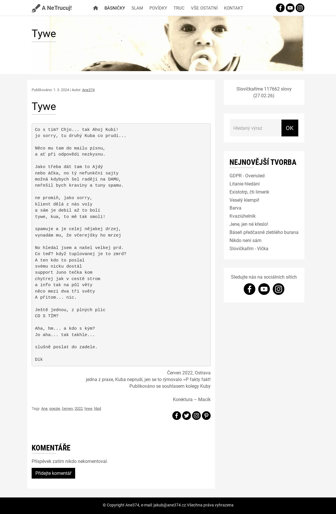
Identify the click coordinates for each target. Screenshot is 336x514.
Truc (179, 8)
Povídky (158, 8)
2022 (79, 408)
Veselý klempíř (244, 200)
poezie (54, 408)
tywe (88, 408)
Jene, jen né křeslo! (249, 224)
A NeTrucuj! (52, 7)
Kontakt (233, 8)
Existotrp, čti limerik (249, 192)
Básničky (114, 8)
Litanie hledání (245, 184)
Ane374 (88, 89)
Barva (235, 208)
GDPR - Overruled (247, 175)
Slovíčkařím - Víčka (249, 248)
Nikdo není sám (245, 240)
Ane (44, 408)
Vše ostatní (204, 8)
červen (67, 408)
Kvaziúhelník (243, 216)
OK (290, 127)
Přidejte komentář (53, 473)
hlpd (97, 408)
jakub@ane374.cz (169, 505)
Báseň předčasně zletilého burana (264, 232)
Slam (137, 8)
